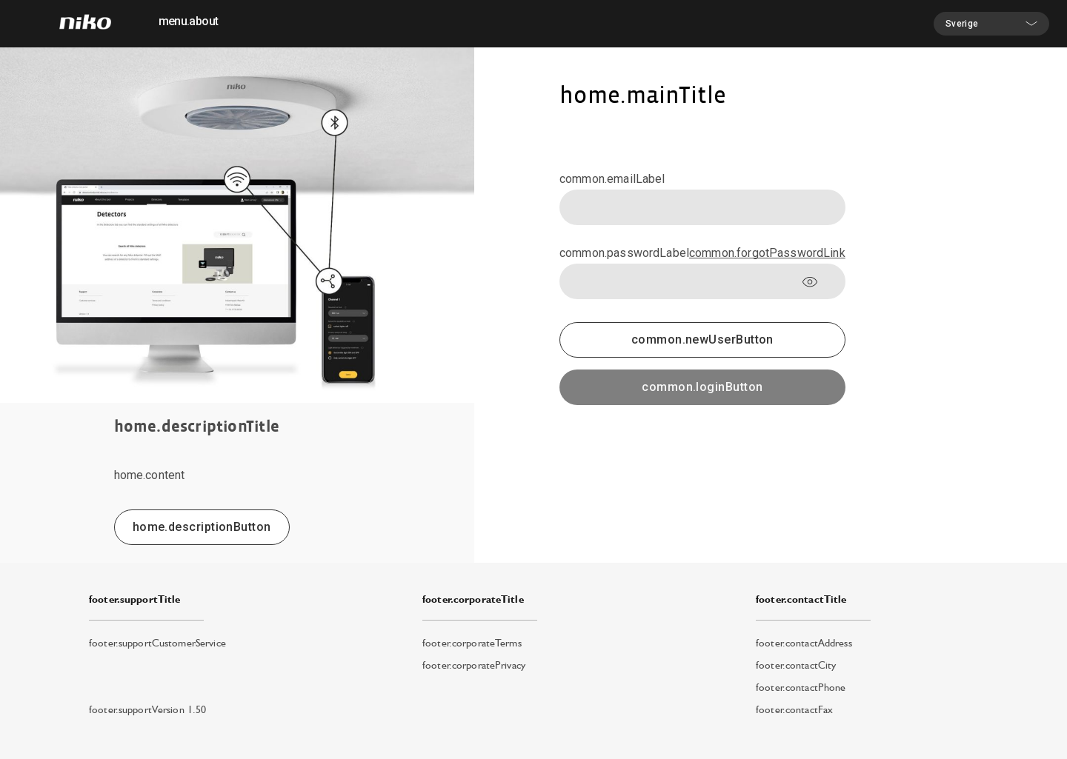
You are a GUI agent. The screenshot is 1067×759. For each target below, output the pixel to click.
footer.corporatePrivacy (473, 665)
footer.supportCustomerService (157, 643)
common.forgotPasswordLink (767, 253)
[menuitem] (188, 23)
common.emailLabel (612, 179)
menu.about (189, 21)
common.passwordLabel (624, 253)
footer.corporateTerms (472, 643)
